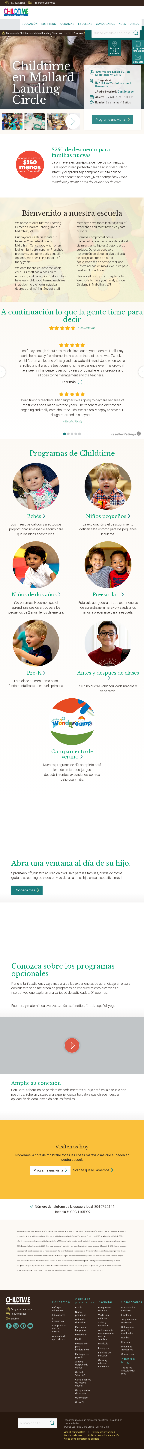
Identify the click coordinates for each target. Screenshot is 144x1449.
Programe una (50, 1170)
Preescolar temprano (81, 1328)
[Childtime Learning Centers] (14, 11)
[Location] (106, 33)
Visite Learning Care (74, 1432)
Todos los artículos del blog (128, 1370)
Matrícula (103, 1343)
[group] (12, 121)
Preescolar (108, 595)
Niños (108, 516)
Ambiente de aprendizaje (59, 1337)
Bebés (78, 1307)
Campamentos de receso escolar (83, 1382)
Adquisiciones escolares (129, 1321)
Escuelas (85, 23)
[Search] (127, 33)
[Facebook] (9, 1326)
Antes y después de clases (108, 675)
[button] (64, 434)
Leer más (72, 382)
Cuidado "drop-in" (80, 1374)
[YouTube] (30, 1326)
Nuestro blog (129, 23)
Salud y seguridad (103, 1324)
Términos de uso (73, 1435)
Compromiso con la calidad (59, 1328)
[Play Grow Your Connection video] (72, 1045)
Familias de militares (104, 1354)
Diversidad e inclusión (128, 1309)
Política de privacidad (103, 1432)
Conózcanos (105, 23)
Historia (125, 1342)
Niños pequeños (80, 1313)
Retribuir (125, 1337)
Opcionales (81, 1397)
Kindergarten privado (82, 1356)
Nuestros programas (57, 23)
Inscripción (104, 1348)
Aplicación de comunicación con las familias (106, 1334)
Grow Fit (79, 1402)
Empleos (126, 1315)
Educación (30, 23)
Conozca (27, 890)
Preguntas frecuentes (127, 1348)
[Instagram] (16, 1326)
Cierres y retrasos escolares (103, 1363)
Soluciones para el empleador (127, 1330)
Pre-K (78, 1339)
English (15, 1318)
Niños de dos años (80, 1321)
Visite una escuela (103, 1316)
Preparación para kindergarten (82, 1346)
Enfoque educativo (57, 1309)
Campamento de (72, 754)
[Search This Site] (37, 1423)
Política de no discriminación (103, 1435)
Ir (67, 33)
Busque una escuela (104, 1309)
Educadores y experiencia (58, 1318)
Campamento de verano (82, 1392)
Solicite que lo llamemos (91, 1170)
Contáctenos (126, 91)
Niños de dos (36, 595)
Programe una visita (41, 2)
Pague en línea (18, 1313)
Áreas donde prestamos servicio (81, 1438)
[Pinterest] (23, 1326)
